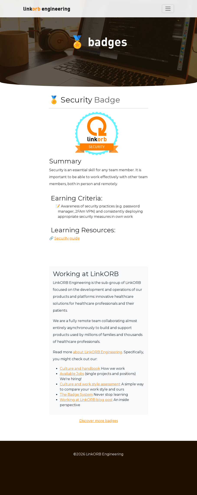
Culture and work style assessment (90, 384)
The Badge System (76, 394)
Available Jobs (72, 374)
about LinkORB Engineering (97, 352)
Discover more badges (98, 421)
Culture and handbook (80, 368)
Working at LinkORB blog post (86, 400)
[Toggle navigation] (168, 8)
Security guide (67, 238)
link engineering (46, 8)
